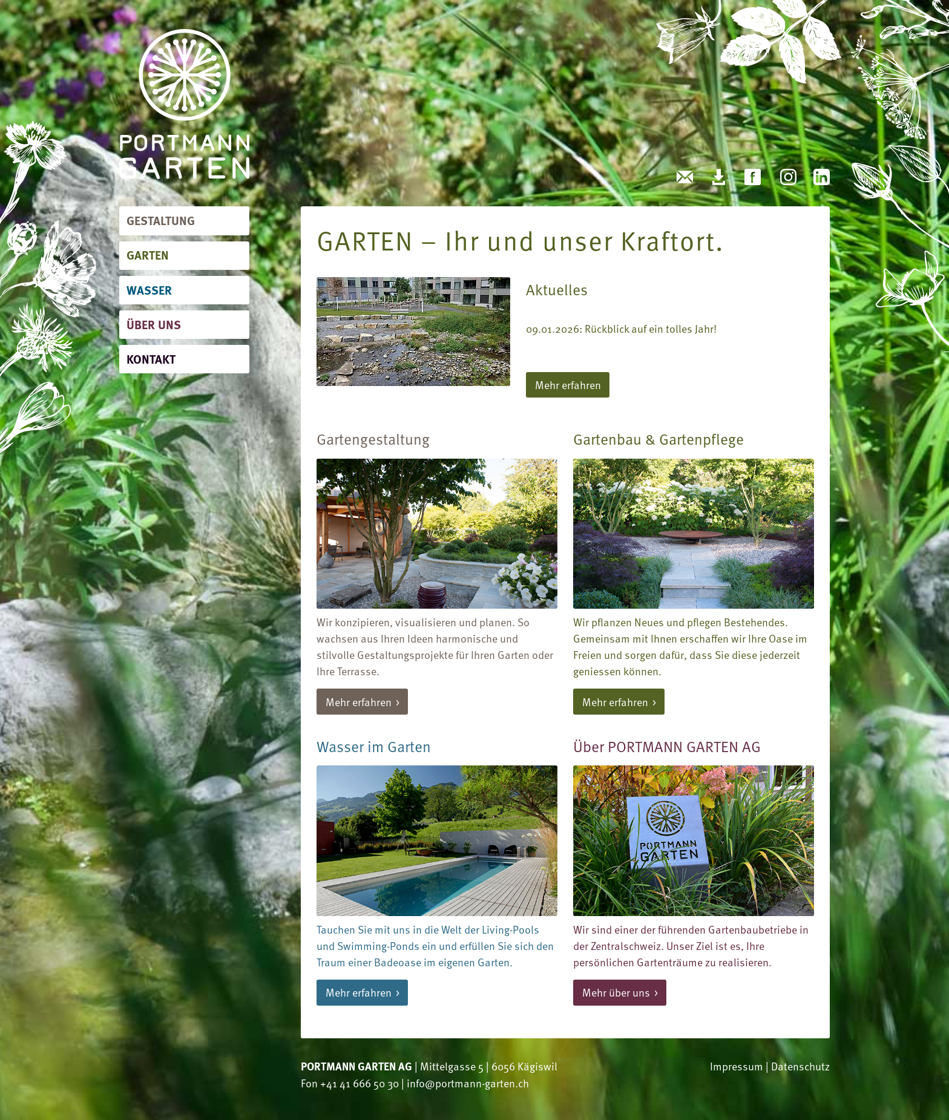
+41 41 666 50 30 (359, 1083)
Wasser (149, 289)
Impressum (736, 1066)
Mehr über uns (616, 992)
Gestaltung (160, 220)
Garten (147, 254)
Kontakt (151, 358)
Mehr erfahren (568, 384)
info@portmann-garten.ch (468, 1083)
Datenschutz (800, 1066)
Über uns (153, 324)
